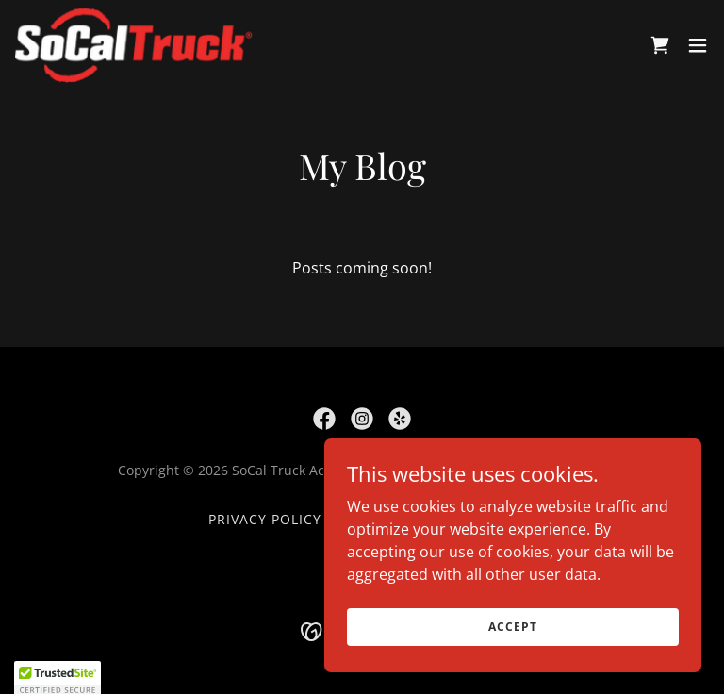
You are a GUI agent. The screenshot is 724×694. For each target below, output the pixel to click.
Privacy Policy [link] (264, 519)
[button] (697, 45)
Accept (512, 627)
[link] (134, 45)
